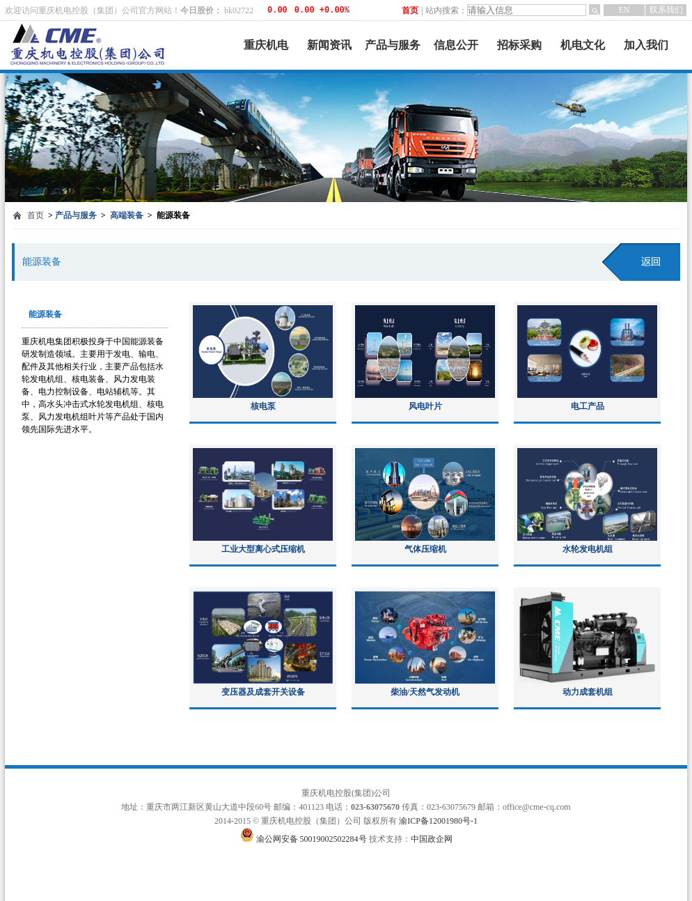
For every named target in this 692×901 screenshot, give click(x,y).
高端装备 (126, 215)
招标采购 (519, 45)
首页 (410, 10)
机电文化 (582, 45)
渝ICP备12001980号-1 (438, 821)
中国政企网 (432, 839)
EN (624, 10)
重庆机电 (266, 45)
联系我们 (666, 10)
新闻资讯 (329, 45)
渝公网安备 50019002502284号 (312, 839)
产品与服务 (392, 45)
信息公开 (456, 45)
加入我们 (646, 45)
